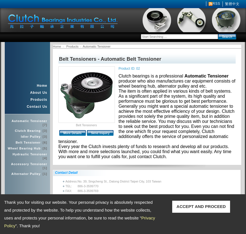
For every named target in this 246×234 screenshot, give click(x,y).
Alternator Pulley (29, 174)
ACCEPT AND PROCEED (201, 206)
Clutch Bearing (31, 130)
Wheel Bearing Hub (27, 148)
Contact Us (37, 107)
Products (38, 100)
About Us (38, 93)
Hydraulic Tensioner (30, 156)
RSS (216, 4)
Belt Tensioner (31, 142)
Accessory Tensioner (29, 166)
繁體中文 (232, 4)
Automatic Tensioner (29, 123)
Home (42, 86)
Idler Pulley (34, 136)
